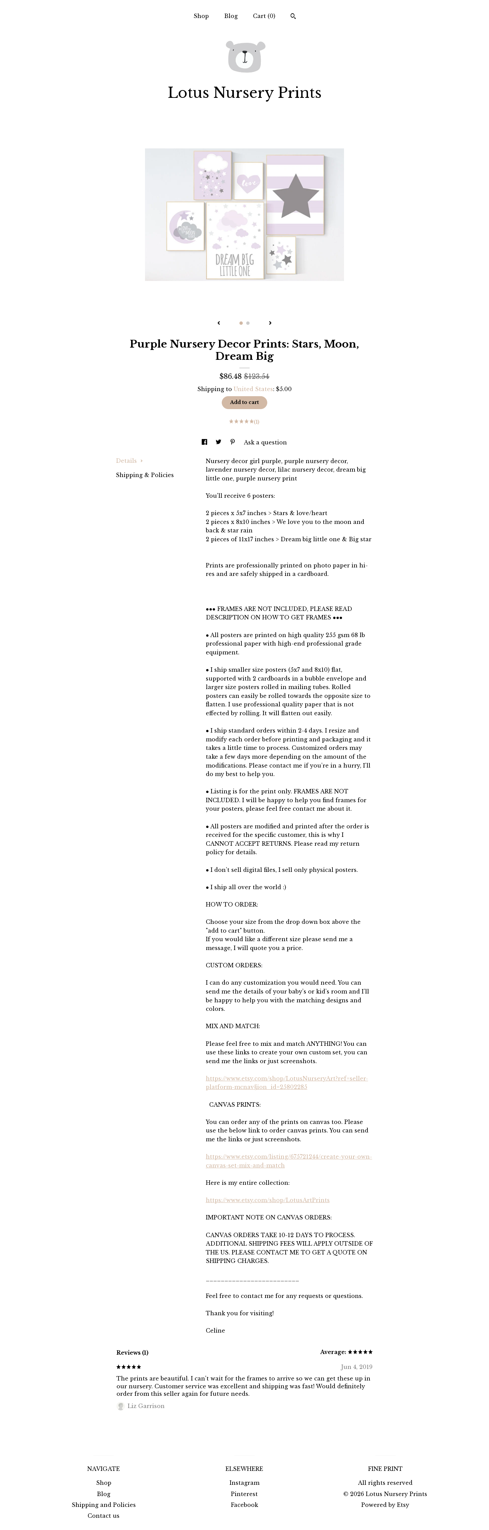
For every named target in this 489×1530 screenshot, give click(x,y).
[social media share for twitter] (219, 442)
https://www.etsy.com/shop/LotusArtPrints (268, 1200)
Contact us (104, 1515)
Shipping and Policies (104, 1504)
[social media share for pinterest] (233, 442)
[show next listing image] (270, 323)
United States (253, 389)
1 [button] (241, 323)
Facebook (244, 1504)
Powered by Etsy (385, 1504)
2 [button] (248, 323)
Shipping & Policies (145, 475)
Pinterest (244, 1494)
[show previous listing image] (218, 323)
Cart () (264, 16)
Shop (201, 16)
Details (129, 460)
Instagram (244, 1482)
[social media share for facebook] (205, 442)
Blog (231, 16)
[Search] (293, 17)
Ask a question (265, 442)
